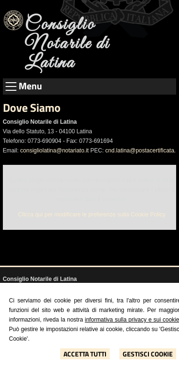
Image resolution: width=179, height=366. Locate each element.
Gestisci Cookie (148, 354)
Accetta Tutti (84, 354)
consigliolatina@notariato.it (54, 150)
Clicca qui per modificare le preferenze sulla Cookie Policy (92, 214)
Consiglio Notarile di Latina (67, 44)
